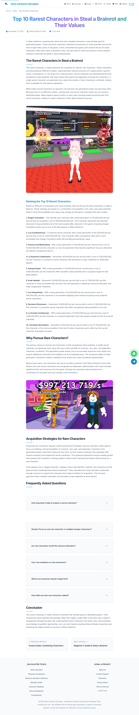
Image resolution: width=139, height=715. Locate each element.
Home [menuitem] (67, 4)
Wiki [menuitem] (115, 4)
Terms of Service (102, 687)
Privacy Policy (102, 682)
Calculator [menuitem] (76, 4)
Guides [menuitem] (88, 4)
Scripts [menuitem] (107, 4)
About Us (102, 670)
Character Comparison (36, 674)
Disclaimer (102, 678)
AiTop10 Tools (102, 691)
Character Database (36, 687)
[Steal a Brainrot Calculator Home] (21, 4)
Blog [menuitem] (131, 4)
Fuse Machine (36, 695)
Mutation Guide (36, 682)
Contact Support (102, 674)
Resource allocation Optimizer (36, 678)
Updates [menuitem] (123, 4)
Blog (15, 11)
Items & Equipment (37, 691)
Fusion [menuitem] (98, 4)
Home (8, 11)
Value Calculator (36, 670)
